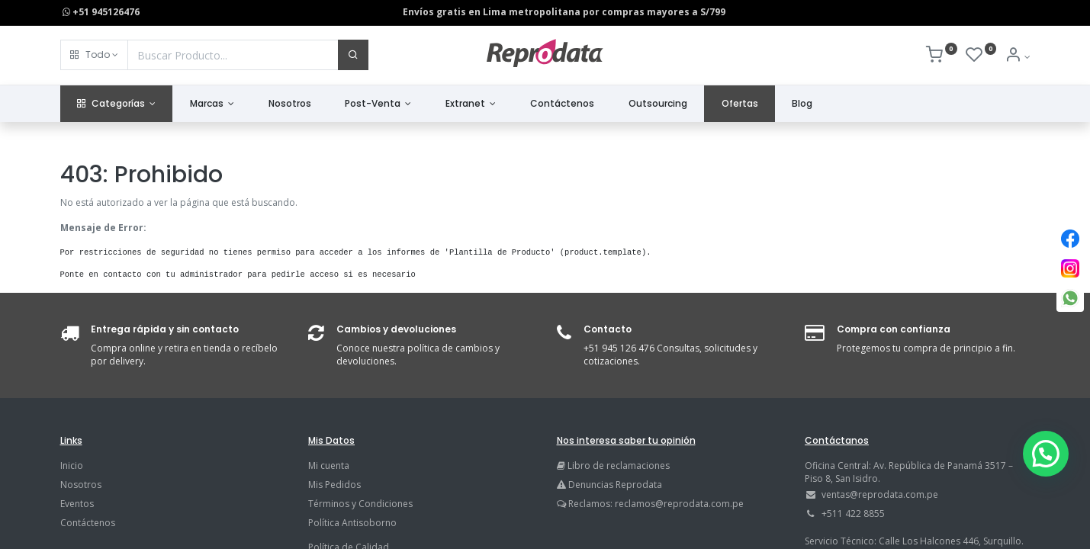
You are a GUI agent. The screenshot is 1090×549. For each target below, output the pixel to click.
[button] (94, 55)
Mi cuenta (328, 465)
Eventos (77, 503)
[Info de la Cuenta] (1017, 56)
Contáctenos (87, 522)
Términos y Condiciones (360, 503)
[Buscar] (353, 55)
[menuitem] (289, 104)
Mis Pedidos (334, 484)
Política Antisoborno (352, 522)
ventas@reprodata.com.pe (880, 494)
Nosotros (80, 484)
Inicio (71, 465)
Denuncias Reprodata (609, 484)
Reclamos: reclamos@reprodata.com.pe (656, 503)
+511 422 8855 (853, 513)
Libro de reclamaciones (619, 465)
